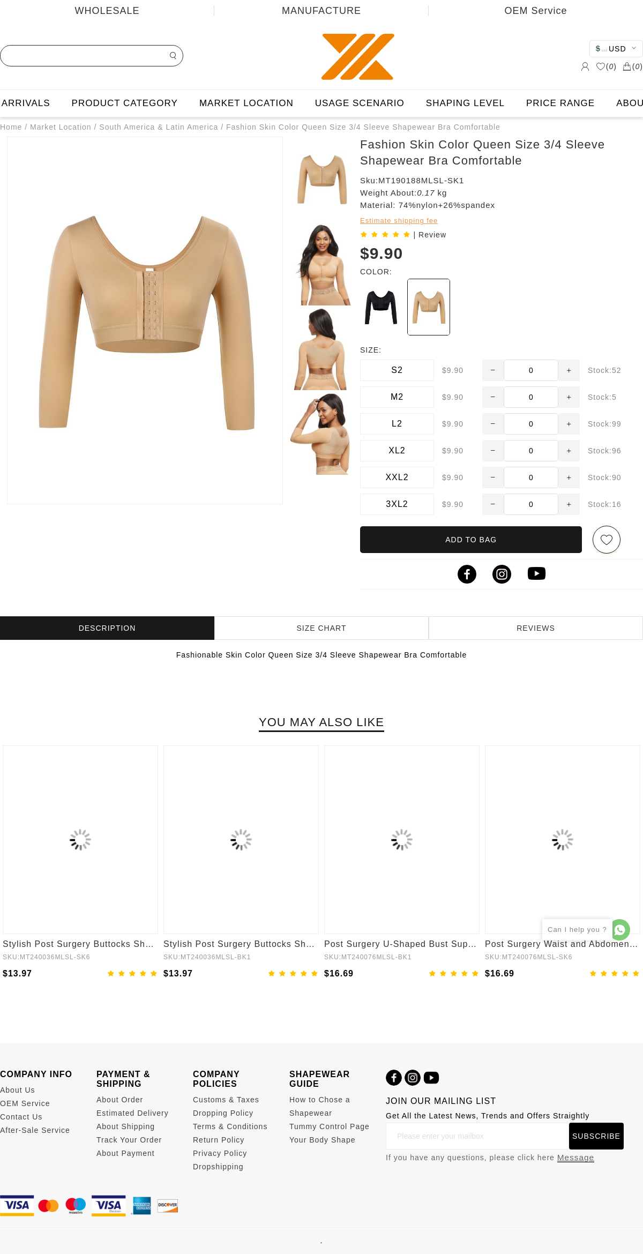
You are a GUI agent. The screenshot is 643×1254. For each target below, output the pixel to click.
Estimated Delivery (132, 1113)
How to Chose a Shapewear (319, 1106)
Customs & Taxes (226, 1099)
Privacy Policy (220, 1153)
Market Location (61, 127)
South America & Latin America (158, 127)
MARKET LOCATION (246, 103)
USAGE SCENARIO (360, 103)
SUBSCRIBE (596, 1136)
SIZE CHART (322, 628)
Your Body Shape (322, 1140)
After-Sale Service (35, 1130)
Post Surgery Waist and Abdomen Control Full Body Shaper (562, 944)
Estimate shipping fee (399, 221)
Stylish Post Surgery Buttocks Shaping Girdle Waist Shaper (80, 944)
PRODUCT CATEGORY (125, 103)
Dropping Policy (223, 1113)
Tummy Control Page (329, 1126)
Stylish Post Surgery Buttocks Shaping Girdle (241, 944)
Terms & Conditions (230, 1126)
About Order (119, 1099)
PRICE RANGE (560, 103)
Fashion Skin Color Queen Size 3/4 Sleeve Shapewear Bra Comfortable (363, 127)
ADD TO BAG (471, 539)
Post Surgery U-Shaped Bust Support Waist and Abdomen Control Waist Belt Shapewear (402, 944)
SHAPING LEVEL (465, 103)
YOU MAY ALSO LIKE (321, 722)
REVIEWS (536, 628)
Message (575, 1157)
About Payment (125, 1153)
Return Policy (218, 1140)
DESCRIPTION (107, 628)
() (606, 66)
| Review (430, 234)
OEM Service (535, 10)
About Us (17, 1090)
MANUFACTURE (321, 10)
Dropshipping (218, 1166)
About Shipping (125, 1126)
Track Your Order (129, 1140)
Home (11, 127)
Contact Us (21, 1117)
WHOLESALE (106, 10)
